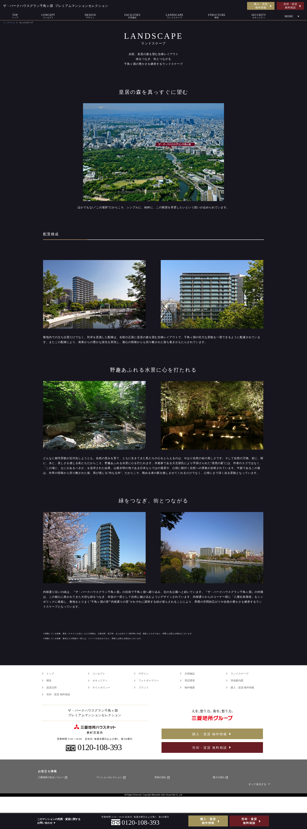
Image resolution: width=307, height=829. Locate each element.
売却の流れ (162, 777)
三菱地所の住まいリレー (53, 777)
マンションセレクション (111, 777)
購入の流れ (220, 777)
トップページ (9, 23)
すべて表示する (259, 784)
